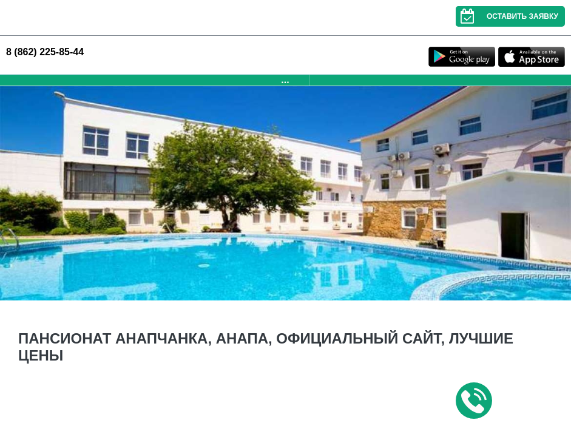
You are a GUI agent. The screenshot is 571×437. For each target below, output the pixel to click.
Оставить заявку (507, 16)
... (285, 80)
